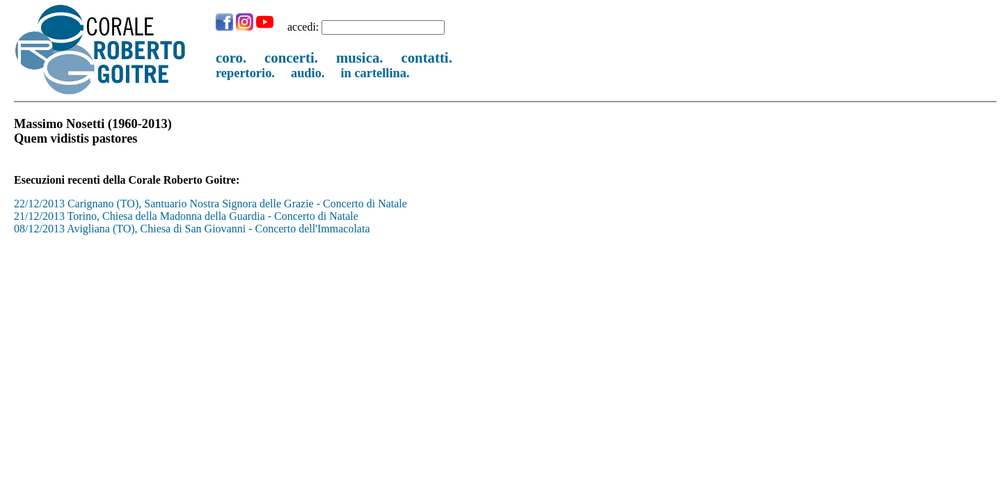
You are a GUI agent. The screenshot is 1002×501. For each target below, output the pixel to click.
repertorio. (245, 73)
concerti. (291, 57)
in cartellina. (375, 73)
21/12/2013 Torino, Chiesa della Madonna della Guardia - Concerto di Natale (186, 216)
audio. (308, 73)
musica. (359, 57)
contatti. (426, 57)
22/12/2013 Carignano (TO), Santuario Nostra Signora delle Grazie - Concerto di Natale (210, 203)
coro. (231, 57)
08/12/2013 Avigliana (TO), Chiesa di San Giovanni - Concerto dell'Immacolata (192, 228)
